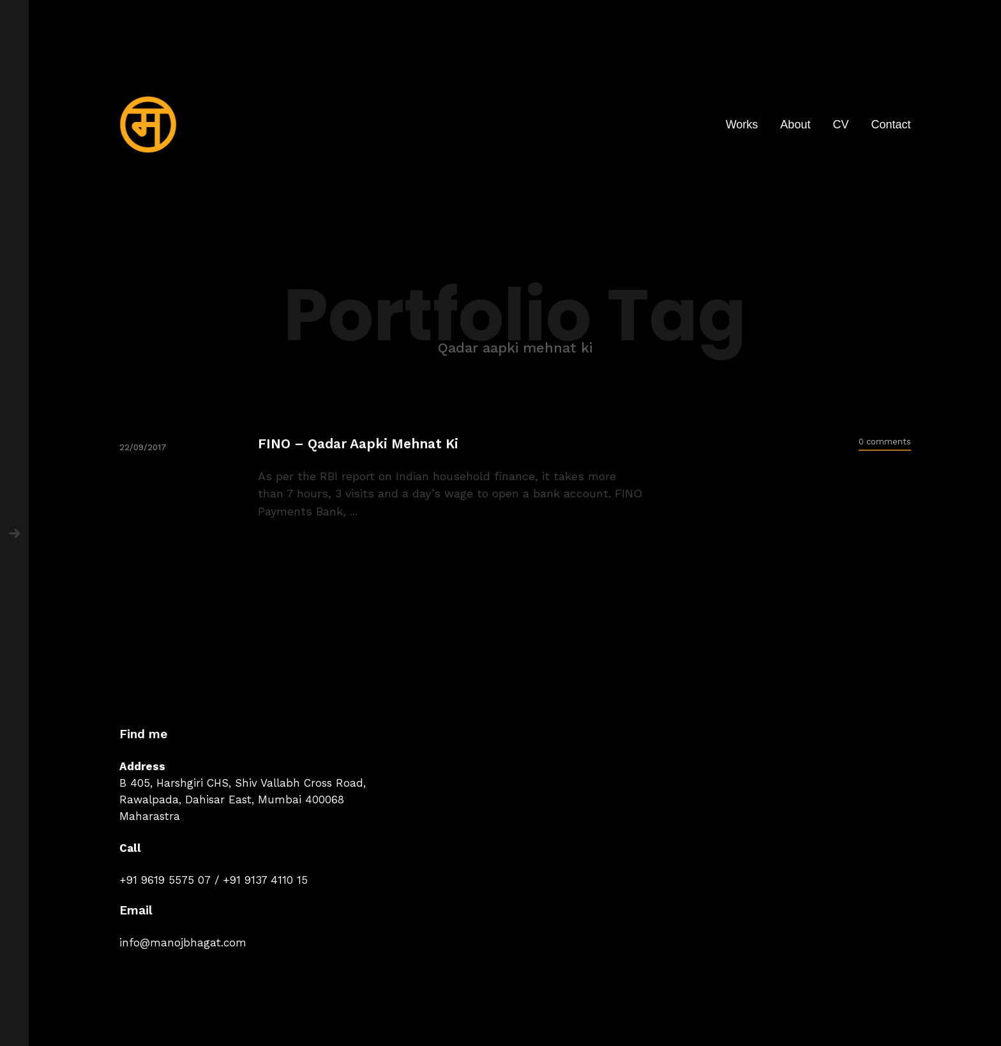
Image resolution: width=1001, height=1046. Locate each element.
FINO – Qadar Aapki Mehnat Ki (358, 443)
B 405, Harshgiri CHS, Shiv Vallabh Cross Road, (242, 783)
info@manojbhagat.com (182, 942)
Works (742, 124)
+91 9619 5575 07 (165, 880)
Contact (890, 124)
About (795, 124)
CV (840, 124)
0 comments (885, 441)
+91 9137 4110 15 (265, 880)
